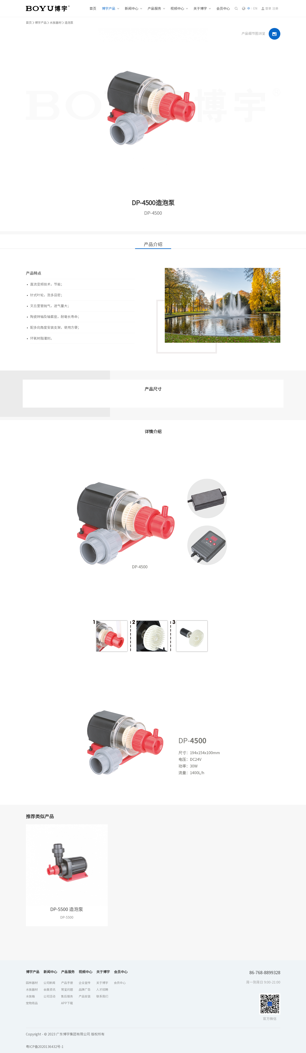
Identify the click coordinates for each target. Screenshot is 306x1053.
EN (255, 8)
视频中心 (177, 8)
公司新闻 (49, 982)
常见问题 (67, 989)
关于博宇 (200, 8)
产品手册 (67, 982)
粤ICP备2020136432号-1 (45, 1046)
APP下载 (67, 1003)
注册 (275, 8)
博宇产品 (108, 8)
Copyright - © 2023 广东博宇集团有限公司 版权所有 (65, 1034)
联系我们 (102, 996)
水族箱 (30, 996)
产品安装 (85, 996)
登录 (268, 8)
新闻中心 (131, 8)
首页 (92, 8)
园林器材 (32, 982)
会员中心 (223, 8)
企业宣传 (85, 982)
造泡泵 (68, 22)
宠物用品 (32, 1003)
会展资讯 (49, 989)
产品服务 (154, 8)
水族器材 (55, 22)
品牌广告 (85, 989)
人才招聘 (102, 989)
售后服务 (67, 996)
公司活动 (49, 996)
